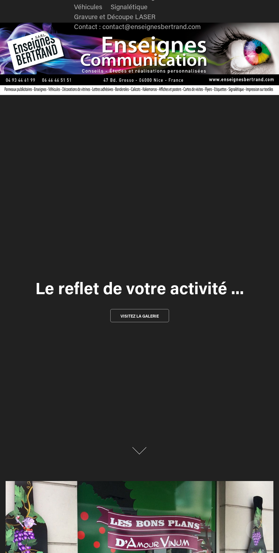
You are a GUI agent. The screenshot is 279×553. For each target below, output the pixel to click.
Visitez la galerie (140, 316)
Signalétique (129, 6)
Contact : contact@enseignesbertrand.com (137, 26)
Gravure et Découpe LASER (115, 16)
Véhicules (88, 6)
